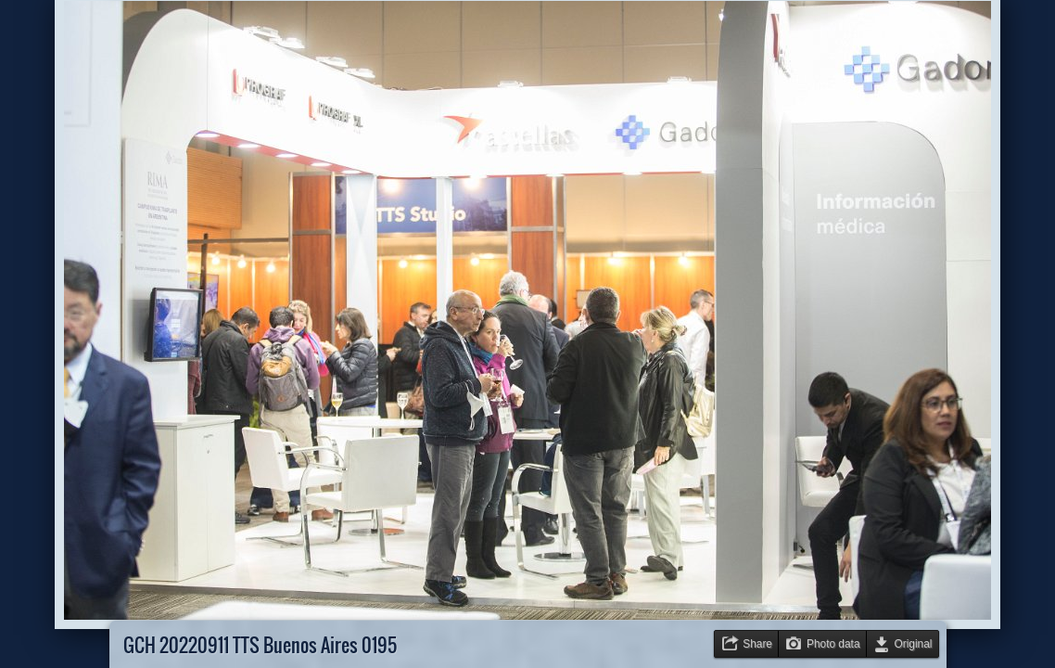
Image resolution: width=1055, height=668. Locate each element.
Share (757, 643)
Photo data (833, 643)
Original (914, 643)
